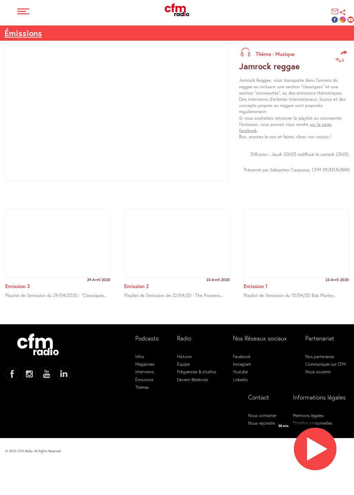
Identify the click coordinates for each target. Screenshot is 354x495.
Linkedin (240, 379)
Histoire (184, 356)
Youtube (240, 371)
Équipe (183, 364)
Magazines (145, 364)
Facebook (241, 356)
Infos (139, 356)
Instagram (242, 364)
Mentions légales (308, 415)
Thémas (142, 387)
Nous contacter (262, 415)
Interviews (144, 371)
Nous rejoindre (261, 423)
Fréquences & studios (196, 371)
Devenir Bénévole (192, 379)
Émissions (144, 379)
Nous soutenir (318, 371)
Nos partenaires (319, 356)
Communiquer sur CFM (325, 364)
